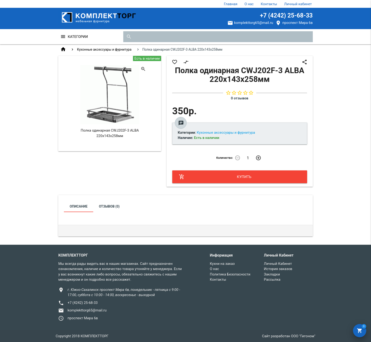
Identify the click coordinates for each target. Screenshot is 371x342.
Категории (78, 37)
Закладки (272, 274)
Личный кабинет (298, 4)
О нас (249, 4)
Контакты (269, 4)
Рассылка (272, 279)
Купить (215, 176)
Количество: (224, 158)
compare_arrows (186, 62)
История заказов (278, 269)
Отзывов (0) (109, 206)
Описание (78, 206)
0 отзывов (239, 98)
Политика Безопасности (230, 274)
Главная (230, 4)
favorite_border (174, 62)
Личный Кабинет (278, 264)
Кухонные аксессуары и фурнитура (104, 49)
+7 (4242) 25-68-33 (286, 15)
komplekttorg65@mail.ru (253, 23)
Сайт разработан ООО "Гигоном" (288, 336)
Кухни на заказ (222, 264)
